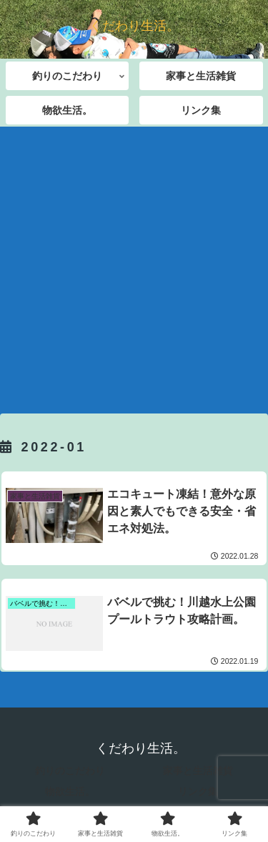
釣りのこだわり (70, 770)
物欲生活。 (70, 791)
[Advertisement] (134, 265)
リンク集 (198, 791)
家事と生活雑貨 (198, 770)
